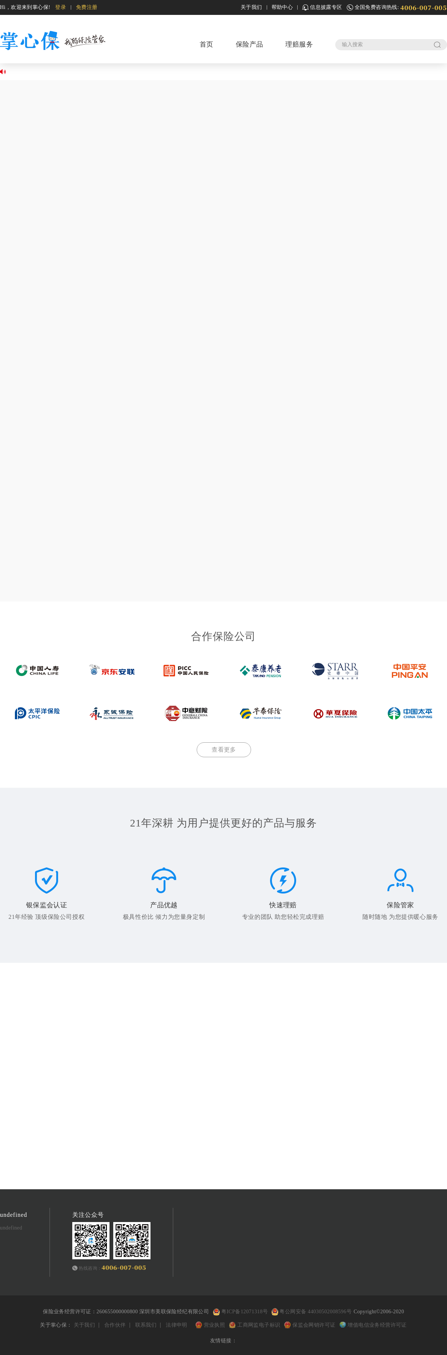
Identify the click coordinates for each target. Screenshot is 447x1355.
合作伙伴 (115, 1325)
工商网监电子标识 (258, 1325)
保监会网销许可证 (313, 1325)
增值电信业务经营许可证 (377, 1325)
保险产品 (249, 44)
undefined (11, 1228)
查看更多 (224, 749)
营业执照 (215, 1325)
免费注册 (87, 7)
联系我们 (146, 1325)
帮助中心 (282, 7)
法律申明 (176, 1325)
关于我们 (251, 7)
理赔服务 (299, 44)
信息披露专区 (322, 7)
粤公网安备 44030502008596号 (310, 1312)
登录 (60, 7)
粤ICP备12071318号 (244, 1311)
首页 (206, 44)
